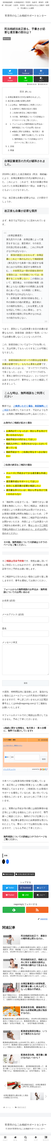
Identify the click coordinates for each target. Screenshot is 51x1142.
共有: (12, 146)
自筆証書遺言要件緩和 (25, 880)
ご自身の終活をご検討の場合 (24, 113)
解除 (12, 762)
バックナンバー (9, 775)
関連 (12, 150)
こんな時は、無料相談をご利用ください (25, 105)
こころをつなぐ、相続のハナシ (12, 751)
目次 (22, 91)
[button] (41, 79)
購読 (7, 762)
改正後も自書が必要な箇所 (19, 101)
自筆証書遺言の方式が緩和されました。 (25, 97)
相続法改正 (8, 880)
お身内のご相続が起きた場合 (24, 109)
